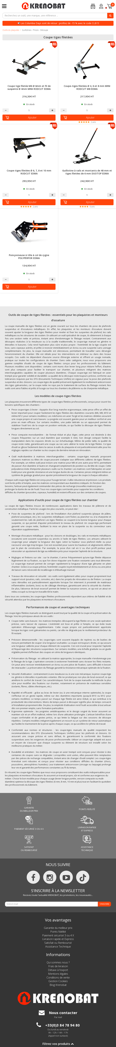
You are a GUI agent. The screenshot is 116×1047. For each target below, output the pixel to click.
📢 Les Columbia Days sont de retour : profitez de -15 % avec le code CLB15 (58, 23)
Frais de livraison (58, 966)
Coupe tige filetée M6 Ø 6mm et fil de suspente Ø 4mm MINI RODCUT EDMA (29, 87)
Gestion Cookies (58, 981)
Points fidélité (58, 931)
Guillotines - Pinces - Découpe (35, 30)
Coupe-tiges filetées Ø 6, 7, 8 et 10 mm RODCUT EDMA (29, 172)
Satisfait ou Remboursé (58, 943)
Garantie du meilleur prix (58, 928)
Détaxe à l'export (58, 970)
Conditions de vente (58, 977)
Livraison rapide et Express (58, 939)
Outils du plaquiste (10, 30)
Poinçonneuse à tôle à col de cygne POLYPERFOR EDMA (29, 257)
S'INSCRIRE (104, 904)
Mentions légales (58, 974)
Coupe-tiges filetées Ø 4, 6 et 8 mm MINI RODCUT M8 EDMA (87, 87)
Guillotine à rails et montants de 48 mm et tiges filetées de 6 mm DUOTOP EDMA (87, 172)
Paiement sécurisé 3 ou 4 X (58, 935)
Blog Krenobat (58, 985)
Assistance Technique (58, 946)
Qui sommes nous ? (58, 962)
